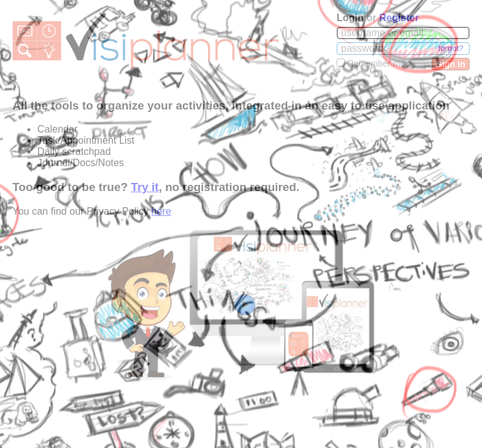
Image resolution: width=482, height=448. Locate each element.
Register (399, 17)
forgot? (451, 48)
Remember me (376, 63)
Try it (145, 187)
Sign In (450, 64)
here (161, 211)
